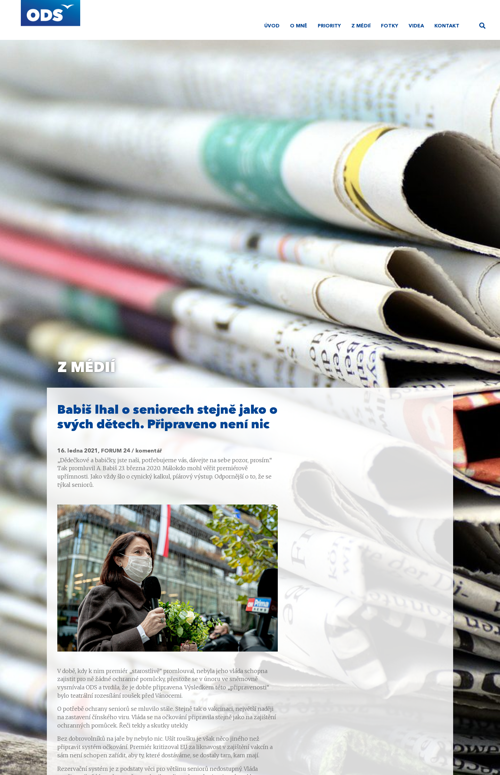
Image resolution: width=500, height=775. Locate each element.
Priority (329, 26)
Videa (416, 26)
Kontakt (446, 26)
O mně (298, 26)
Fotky (389, 26)
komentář (148, 451)
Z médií (360, 26)
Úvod (272, 26)
